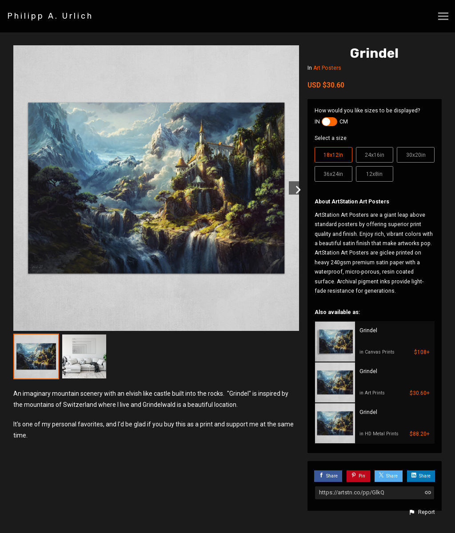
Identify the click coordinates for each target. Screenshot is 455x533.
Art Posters (327, 68)
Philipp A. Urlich (50, 16)
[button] (422, 512)
